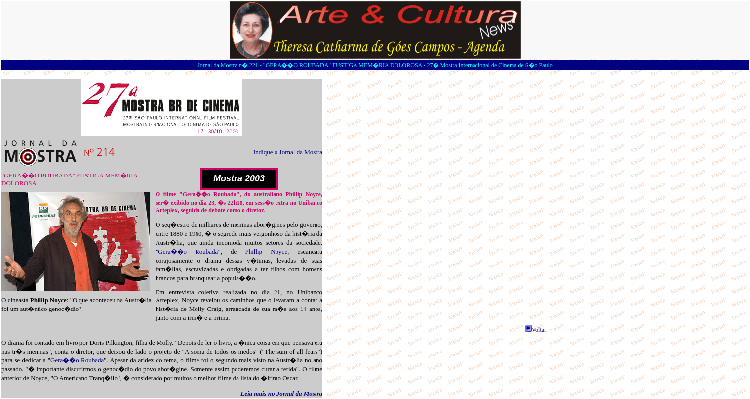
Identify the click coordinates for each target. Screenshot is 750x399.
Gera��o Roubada (188, 251)
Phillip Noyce (266, 251)
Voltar (535, 329)
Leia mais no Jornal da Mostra (281, 393)
